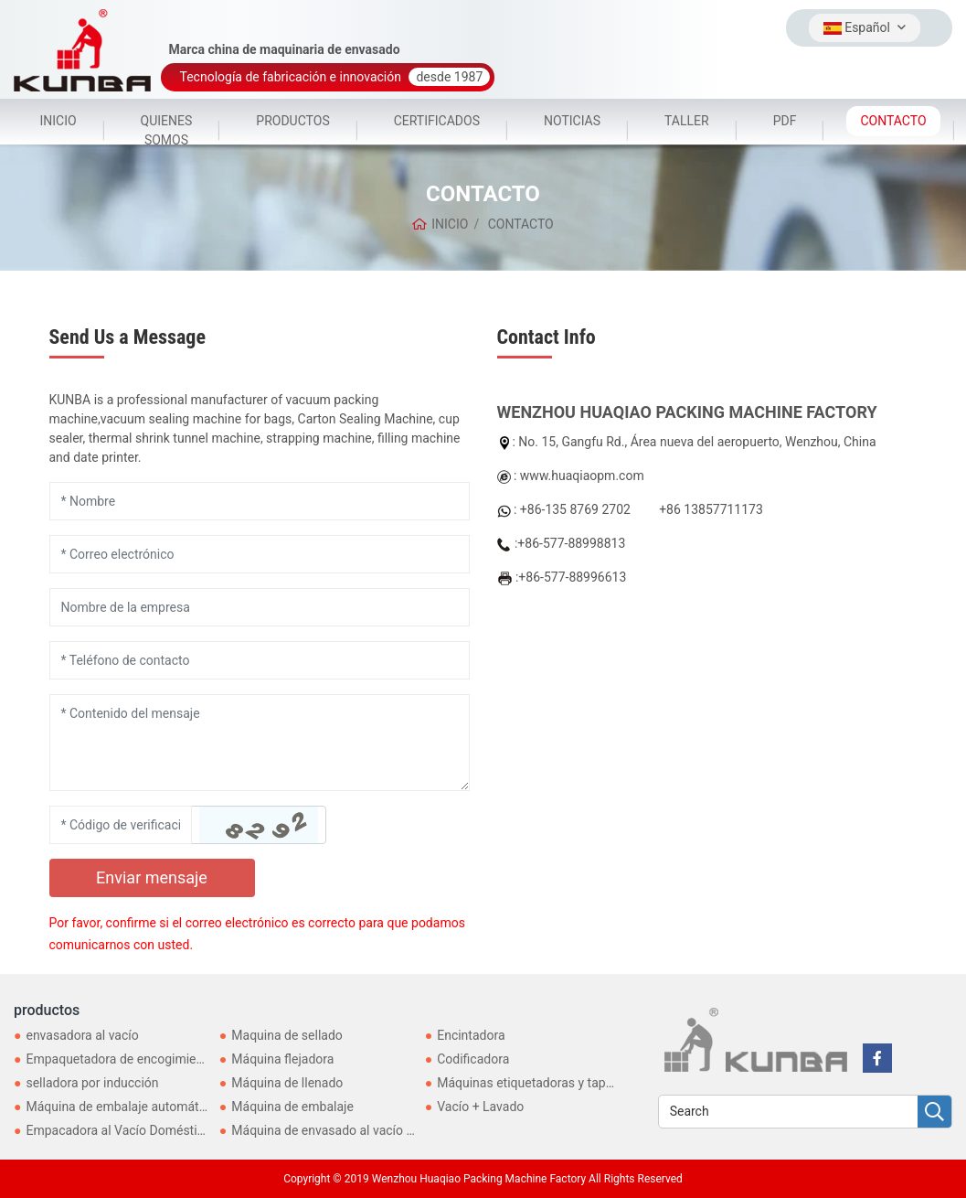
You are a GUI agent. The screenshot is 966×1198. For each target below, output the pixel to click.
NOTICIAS (572, 120)
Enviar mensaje (151, 877)
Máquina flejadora (282, 1059)
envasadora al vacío (82, 1035)
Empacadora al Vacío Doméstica (118, 1130)
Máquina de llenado (287, 1082)
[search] (934, 1112)
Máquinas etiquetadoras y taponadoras (548, 1082)
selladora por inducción (92, 1082)
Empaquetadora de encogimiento (120, 1059)
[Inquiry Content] (259, 742)
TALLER (686, 120)
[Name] (259, 501)
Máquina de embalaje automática (121, 1106)
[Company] (259, 607)
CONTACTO (893, 120)
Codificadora (473, 1059)
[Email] (259, 554)
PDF (785, 120)
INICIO (57, 120)
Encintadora (470, 1035)
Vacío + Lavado (480, 1106)
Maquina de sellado (286, 1035)
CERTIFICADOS (437, 120)
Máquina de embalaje (292, 1106)
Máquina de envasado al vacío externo (340, 1130)
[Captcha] (120, 825)
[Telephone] (259, 660)
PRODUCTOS (292, 120)
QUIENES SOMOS (167, 130)
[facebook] (877, 1058)
